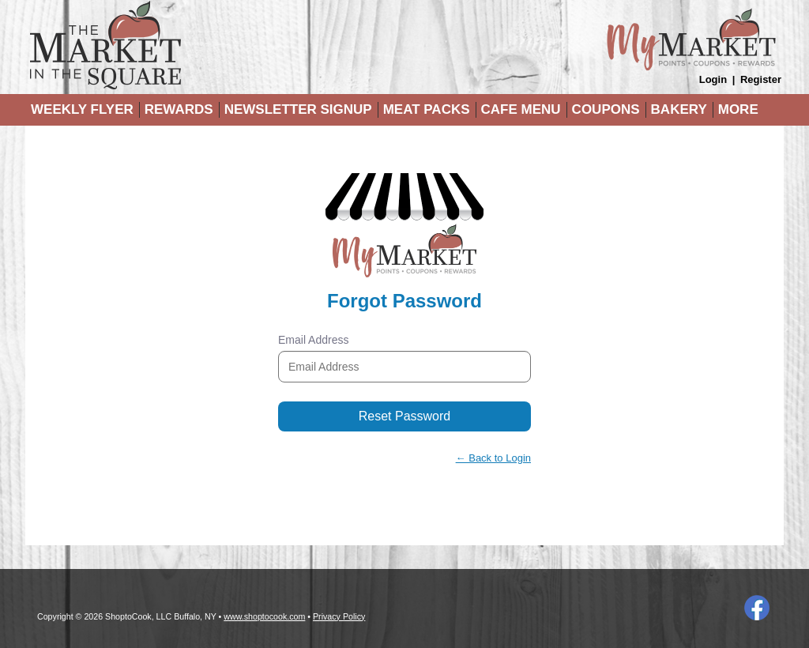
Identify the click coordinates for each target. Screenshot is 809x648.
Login (713, 79)
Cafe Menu (521, 109)
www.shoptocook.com (264, 616)
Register (760, 79)
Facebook (756, 607)
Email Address (313, 339)
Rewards (179, 109)
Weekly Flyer (82, 109)
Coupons (606, 109)
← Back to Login (493, 458)
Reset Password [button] (405, 416)
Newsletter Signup (298, 109)
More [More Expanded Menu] (738, 109)
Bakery (679, 109)
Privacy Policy (339, 616)
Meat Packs (426, 109)
